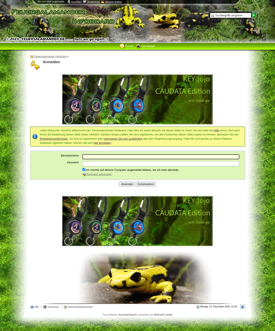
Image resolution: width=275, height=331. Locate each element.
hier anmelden (102, 142)
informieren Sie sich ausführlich (123, 138)
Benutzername (70, 155)
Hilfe (216, 130)
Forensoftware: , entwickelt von (137, 314)
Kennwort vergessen (99, 174)
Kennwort (73, 162)
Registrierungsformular (54, 138)
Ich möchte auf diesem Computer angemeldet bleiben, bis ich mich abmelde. (130, 170)
